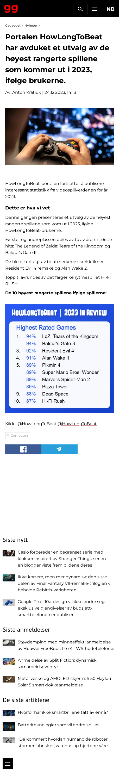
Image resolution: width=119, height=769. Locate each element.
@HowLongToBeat (77, 423)
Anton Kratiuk (26, 92)
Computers (20, 435)
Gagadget (11, 8)
